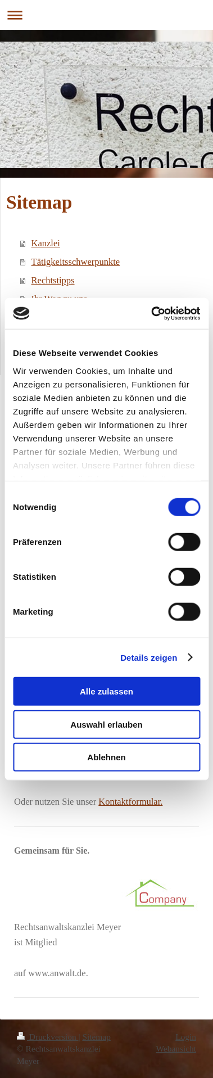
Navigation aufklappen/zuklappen (106, 15)
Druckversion (47, 1036)
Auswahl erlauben (106, 724)
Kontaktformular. (130, 801)
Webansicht (176, 1048)
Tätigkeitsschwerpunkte (75, 261)
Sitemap (96, 1036)
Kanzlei (45, 243)
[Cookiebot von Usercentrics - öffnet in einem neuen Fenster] (152, 313)
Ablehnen (106, 757)
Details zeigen (148, 657)
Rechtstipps (53, 280)
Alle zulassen (106, 691)
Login (185, 1036)
